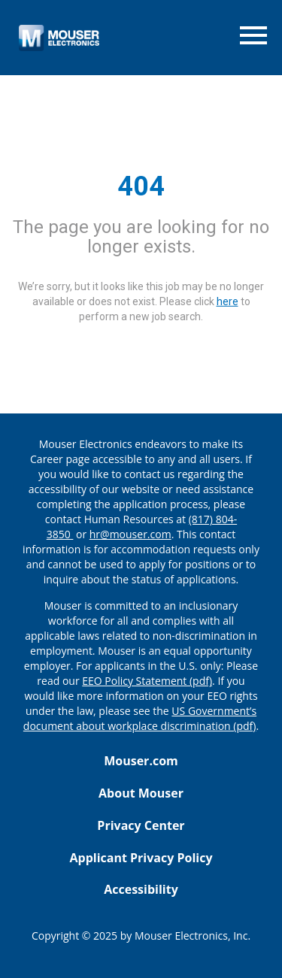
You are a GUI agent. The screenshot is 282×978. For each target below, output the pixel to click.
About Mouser (141, 793)
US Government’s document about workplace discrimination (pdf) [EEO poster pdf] (139, 718)
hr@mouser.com (130, 534)
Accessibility (141, 889)
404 (141, 186)
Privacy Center (140, 825)
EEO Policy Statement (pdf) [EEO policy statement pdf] (147, 681)
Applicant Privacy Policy (140, 857)
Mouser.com (141, 760)
